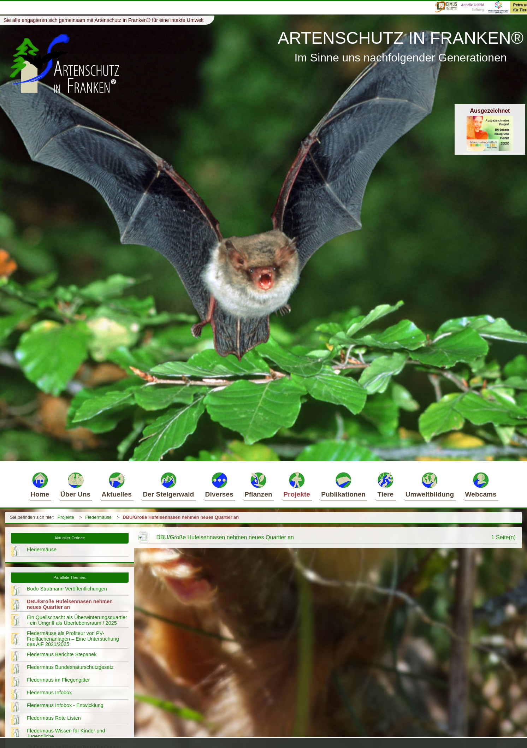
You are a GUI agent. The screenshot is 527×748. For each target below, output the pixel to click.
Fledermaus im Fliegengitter (58, 680)
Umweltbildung (429, 484)
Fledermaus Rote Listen (54, 718)
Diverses (219, 484)
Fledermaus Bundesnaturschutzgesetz (70, 667)
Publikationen (343, 484)
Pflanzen (258, 484)
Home (39, 484)
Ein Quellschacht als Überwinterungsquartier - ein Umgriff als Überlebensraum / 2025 (77, 620)
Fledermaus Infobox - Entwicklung (65, 705)
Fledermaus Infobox (49, 692)
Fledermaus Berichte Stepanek (62, 654)
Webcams (481, 484)
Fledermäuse (98, 517)
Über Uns (75, 484)
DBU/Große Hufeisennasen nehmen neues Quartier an (181, 517)
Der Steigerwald (168, 484)
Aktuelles (117, 484)
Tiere (385, 484)
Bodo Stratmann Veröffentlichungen (67, 589)
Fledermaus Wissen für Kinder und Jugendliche (66, 733)
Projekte (296, 484)
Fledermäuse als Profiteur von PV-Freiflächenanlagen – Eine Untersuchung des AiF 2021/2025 (73, 638)
